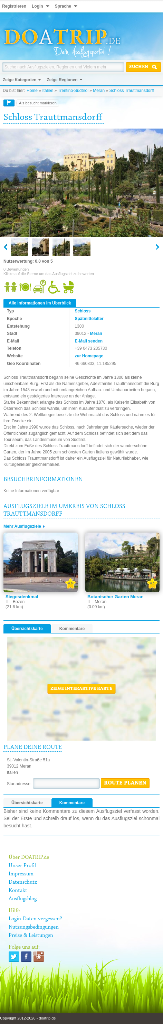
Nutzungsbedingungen (34, 927)
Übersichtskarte (27, 628)
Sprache (63, 6)
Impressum (21, 874)
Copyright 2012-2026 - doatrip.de (28, 1018)
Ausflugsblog (23, 899)
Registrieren (14, 6)
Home (32, 90)
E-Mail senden (89, 341)
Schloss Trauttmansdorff (131, 90)
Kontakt (18, 890)
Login (37, 6)
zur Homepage (89, 356)
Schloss (82, 311)
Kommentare (72, 628)
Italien (47, 90)
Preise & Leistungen (31, 935)
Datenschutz (23, 882)
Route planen (125, 783)
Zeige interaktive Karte (81, 688)
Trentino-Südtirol (73, 90)
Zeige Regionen (62, 79)
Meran (99, 90)
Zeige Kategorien (19, 79)
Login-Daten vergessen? (35, 919)
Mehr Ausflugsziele (22, 526)
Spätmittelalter (89, 318)
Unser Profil (22, 865)
